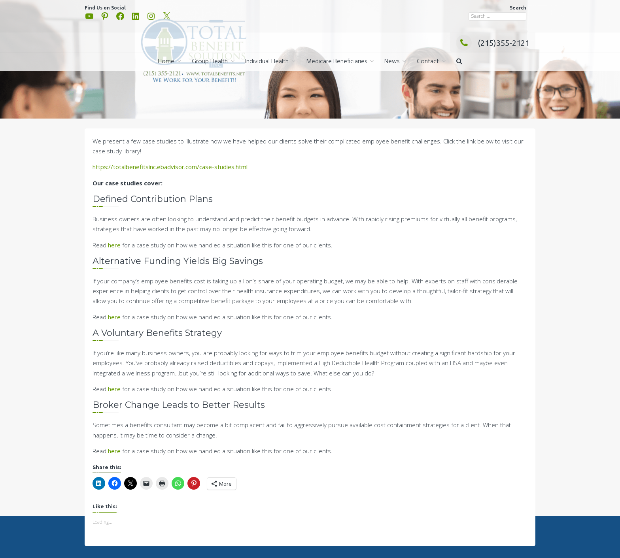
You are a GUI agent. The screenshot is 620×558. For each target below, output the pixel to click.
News (391, 62)
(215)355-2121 (492, 42)
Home (166, 62)
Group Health (210, 62)
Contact (428, 62)
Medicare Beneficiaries (336, 62)
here (114, 245)
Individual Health (267, 62)
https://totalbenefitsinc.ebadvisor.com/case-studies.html (170, 167)
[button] (459, 62)
